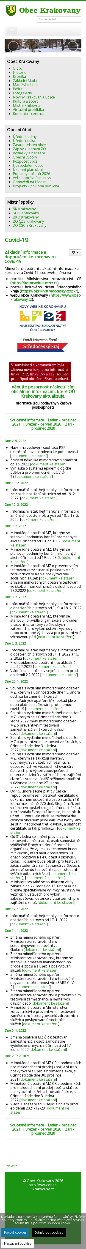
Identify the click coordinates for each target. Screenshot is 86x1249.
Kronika (19, 76)
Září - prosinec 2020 (52, 426)
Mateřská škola (25, 84)
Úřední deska (24, 140)
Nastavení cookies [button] (17, 1243)
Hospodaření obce (28, 165)
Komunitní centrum (29, 113)
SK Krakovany (24, 208)
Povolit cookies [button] (15, 1232)
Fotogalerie (22, 93)
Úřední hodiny (25, 136)
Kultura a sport (25, 101)
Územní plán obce (28, 169)
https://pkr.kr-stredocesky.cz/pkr (49, 291)
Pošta (17, 88)
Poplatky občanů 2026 (31, 173)
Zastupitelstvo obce (29, 144)
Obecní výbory (25, 157)
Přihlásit (11, 1166)
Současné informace (27, 420)
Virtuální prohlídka (28, 109)
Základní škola (25, 80)
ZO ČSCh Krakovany (29, 225)
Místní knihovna (26, 105)
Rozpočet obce (25, 161)
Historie (19, 72)
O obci (18, 68)
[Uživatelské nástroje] (75, 252)
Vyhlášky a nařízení (29, 153)
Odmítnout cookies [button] (48, 1232)
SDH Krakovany (26, 213)
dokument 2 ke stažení (45, 877)
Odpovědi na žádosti (30, 181)
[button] (13, 46)
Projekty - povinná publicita (36, 186)
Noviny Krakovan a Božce (34, 97)
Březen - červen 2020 (43, 424)
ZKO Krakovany (26, 217)
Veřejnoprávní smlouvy (32, 177)
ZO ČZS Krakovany (28, 221)
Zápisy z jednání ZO (29, 148)
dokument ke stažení (29, 455)
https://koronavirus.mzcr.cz (34, 282)
